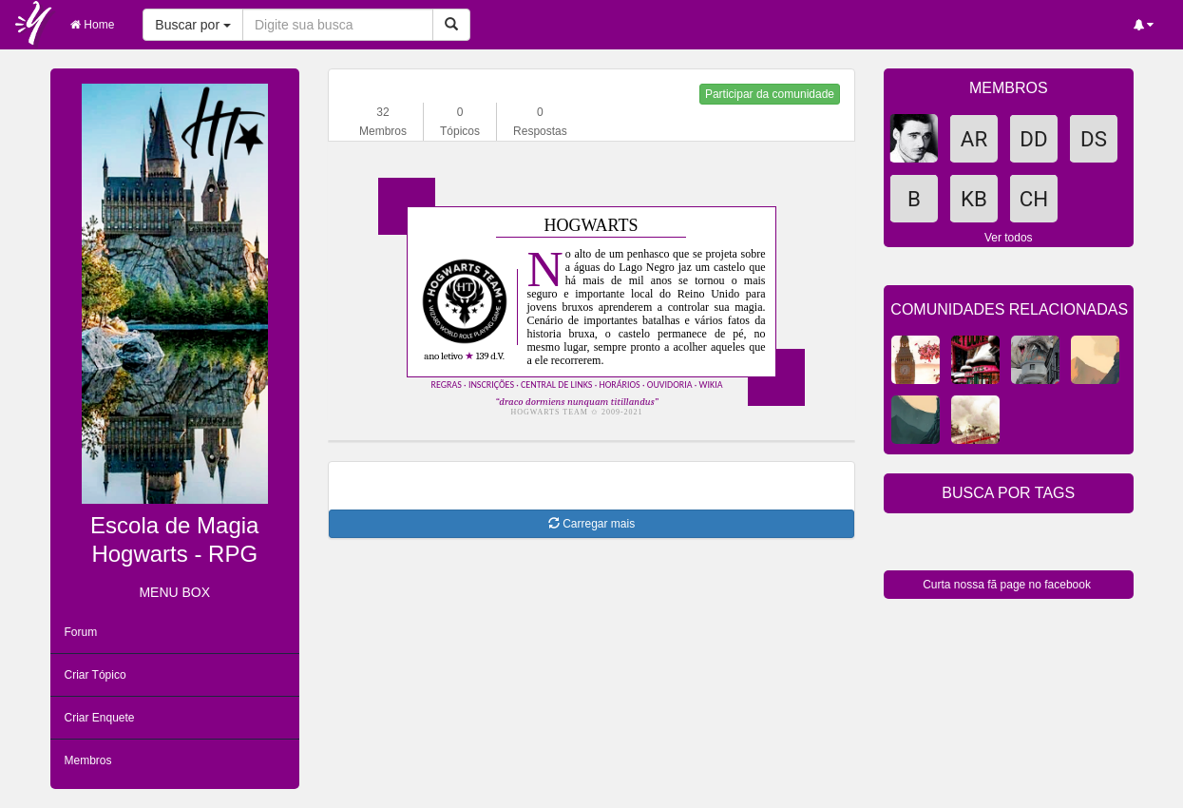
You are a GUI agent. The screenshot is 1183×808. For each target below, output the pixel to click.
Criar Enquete (100, 717)
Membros (88, 760)
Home (92, 24)
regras (446, 384)
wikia (711, 384)
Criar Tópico (95, 675)
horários (619, 384)
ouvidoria (670, 384)
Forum (81, 632)
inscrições (491, 384)
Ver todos (1008, 237)
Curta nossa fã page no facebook (1007, 584)
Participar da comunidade (769, 94)
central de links (556, 384)
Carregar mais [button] (591, 523)
